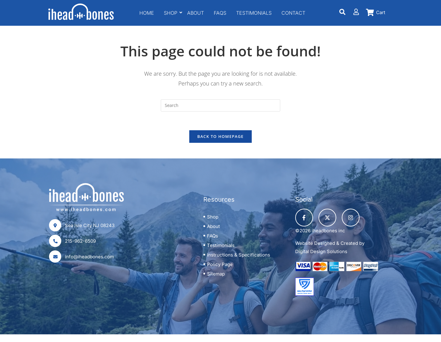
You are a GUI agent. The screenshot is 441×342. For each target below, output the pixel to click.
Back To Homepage (220, 136)
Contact (293, 13)
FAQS (220, 13)
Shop (171, 13)
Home (146, 13)
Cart (380, 12)
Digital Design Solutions (321, 251)
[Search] (342, 12)
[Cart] (370, 12)
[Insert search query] (220, 105)
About (195, 13)
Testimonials (254, 13)
